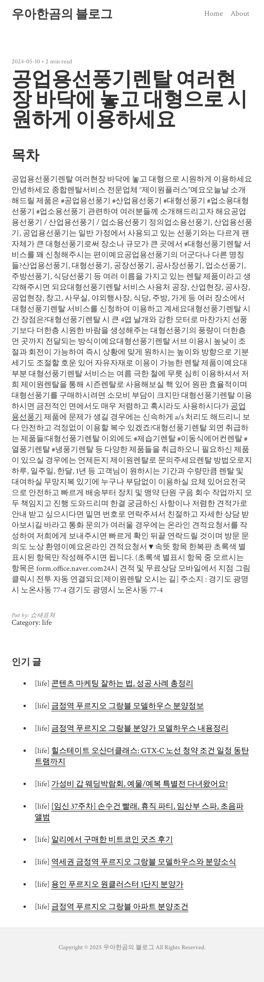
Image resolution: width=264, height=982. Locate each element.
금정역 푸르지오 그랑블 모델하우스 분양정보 (127, 706)
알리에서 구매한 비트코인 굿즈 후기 (112, 839)
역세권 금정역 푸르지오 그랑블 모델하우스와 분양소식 (143, 862)
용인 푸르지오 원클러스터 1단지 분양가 (117, 884)
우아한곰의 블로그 (62, 14)
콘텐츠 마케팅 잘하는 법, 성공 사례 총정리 (122, 683)
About (239, 13)
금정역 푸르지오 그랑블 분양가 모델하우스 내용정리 (140, 728)
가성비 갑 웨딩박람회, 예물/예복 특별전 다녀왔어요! (139, 784)
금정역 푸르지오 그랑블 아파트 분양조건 (119, 907)
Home (213, 13)
